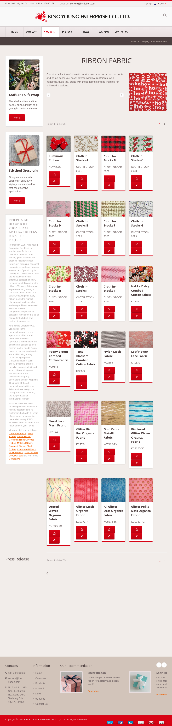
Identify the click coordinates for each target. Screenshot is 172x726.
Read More (93, 691)
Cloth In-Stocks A (82, 158)
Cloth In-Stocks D (55, 223)
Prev (159, 665)
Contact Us (122, 32)
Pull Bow (18, 455)
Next (164, 665)
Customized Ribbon (26, 449)
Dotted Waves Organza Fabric (55, 513)
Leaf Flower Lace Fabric (139, 354)
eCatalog (104, 32)
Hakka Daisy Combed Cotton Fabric (141, 290)
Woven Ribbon (16, 452)
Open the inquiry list (14, 3)
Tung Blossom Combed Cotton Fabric (86, 358)
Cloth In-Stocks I (82, 288)
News (86, 32)
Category (145, 41)
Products (50, 32)
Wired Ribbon (31, 452)
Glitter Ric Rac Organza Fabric (85, 433)
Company (32, 32)
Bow (11, 455)
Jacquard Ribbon (17, 446)
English (159, 3)
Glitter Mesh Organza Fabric (85, 511)
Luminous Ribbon (56, 158)
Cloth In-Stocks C (137, 158)
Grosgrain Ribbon (17, 439)
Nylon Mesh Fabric (112, 354)
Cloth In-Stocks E (82, 223)
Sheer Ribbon (24, 436)
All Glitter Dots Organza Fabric (113, 511)
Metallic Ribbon (24, 443)
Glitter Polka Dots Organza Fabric (141, 511)
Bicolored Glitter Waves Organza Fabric (140, 435)
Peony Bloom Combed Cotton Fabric (58, 356)
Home (14, 32)
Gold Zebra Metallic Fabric (111, 433)
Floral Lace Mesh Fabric (57, 423)
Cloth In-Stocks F (110, 223)
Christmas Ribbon (17, 433)
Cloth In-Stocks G (137, 223)
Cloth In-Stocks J (110, 288)
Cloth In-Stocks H (55, 288)
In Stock (68, 32)
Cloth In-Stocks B (110, 158)
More (17, 117)
